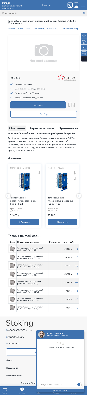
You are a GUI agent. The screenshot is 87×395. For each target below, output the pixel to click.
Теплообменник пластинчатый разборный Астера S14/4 (30, 308)
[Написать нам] (76, 5)
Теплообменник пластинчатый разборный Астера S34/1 (30, 282)
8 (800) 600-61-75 (16, 330)
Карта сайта (13, 343)
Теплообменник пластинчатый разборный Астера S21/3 (30, 291)
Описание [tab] (17, 128)
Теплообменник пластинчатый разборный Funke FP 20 (60, 201)
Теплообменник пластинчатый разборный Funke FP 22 (23, 201)
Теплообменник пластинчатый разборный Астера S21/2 (30, 299)
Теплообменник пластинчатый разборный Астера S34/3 (30, 249)
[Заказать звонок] (70, 5)
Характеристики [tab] (41, 128)
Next (79, 196)
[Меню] (83, 5)
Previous (8, 196)
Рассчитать (38, 105)
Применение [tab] (68, 128)
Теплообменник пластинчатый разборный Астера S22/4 (30, 257)
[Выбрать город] (46, 5)
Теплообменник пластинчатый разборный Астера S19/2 (30, 266)
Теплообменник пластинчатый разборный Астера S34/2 (30, 274)
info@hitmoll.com (15, 337)
